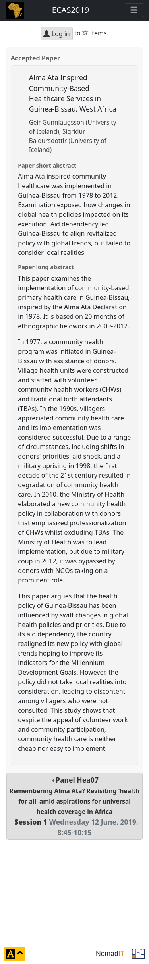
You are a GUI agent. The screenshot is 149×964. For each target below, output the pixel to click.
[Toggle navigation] (134, 10)
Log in (56, 33)
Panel (74, 806)
